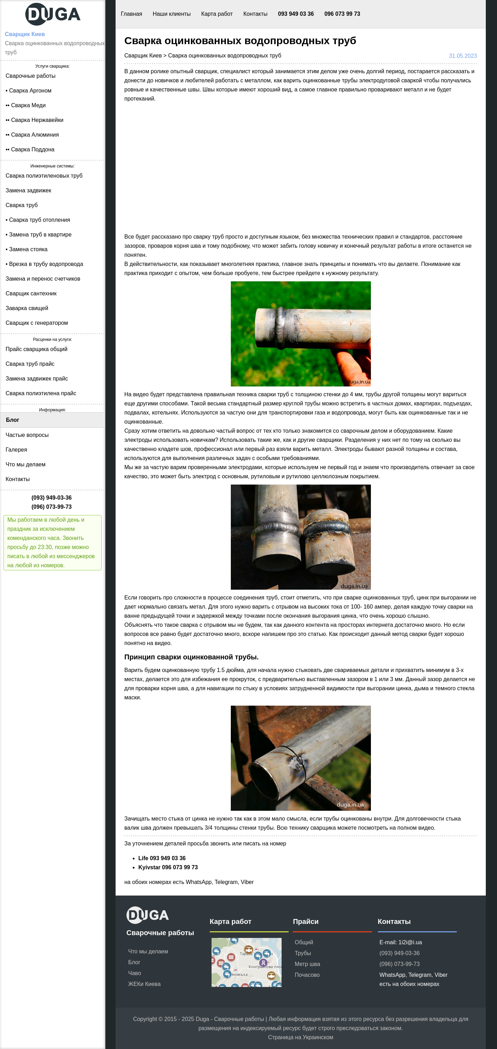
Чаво (134, 973)
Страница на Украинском (300, 1037)
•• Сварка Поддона (30, 149)
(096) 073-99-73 (400, 964)
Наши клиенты (172, 14)
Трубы (303, 953)
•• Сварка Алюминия (32, 135)
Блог (12, 420)
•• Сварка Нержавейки (34, 120)
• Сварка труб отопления (38, 220)
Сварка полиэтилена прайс (41, 393)
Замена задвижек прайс (37, 379)
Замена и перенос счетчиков (43, 279)
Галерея (16, 450)
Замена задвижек (28, 190)
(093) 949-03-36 (400, 953)
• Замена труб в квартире (38, 235)
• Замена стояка (27, 249)
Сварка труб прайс (30, 364)
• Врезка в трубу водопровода (44, 264)
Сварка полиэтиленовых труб (44, 176)
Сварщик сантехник (31, 293)
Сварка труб (22, 205)
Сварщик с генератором (37, 323)
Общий (304, 942)
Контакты (255, 14)
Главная (131, 14)
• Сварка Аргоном (28, 91)
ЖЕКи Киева (144, 984)
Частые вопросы (27, 435)
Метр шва (307, 964)
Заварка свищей (27, 308)
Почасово (307, 975)
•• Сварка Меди (26, 105)
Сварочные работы (31, 76)
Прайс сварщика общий (37, 349)
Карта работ (217, 14)
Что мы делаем (26, 464)
